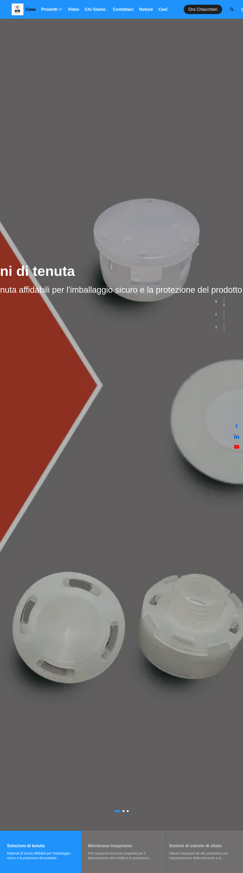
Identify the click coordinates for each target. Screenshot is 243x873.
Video (73, 9)
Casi (163, 9)
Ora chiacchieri (202, 9)
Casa (31, 9)
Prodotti (51, 9)
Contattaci (123, 9)
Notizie (146, 9)
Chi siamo (96, 9)
